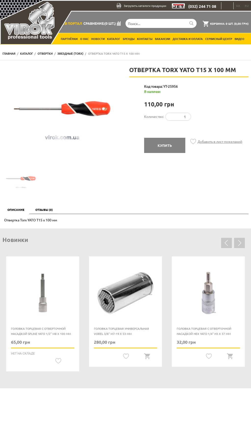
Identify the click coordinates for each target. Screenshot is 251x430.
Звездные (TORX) (70, 53)
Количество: (154, 116)
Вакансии (162, 39)
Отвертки (45, 53)
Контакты (144, 39)
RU (247, 6)
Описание (15, 210)
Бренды (129, 39)
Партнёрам (69, 39)
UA (238, 6)
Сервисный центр (218, 39)
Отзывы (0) (44, 210)
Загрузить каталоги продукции (141, 5)
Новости (98, 39)
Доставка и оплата (188, 39)
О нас (84, 39)
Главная (8, 53)
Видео (239, 39)
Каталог (113, 39)
